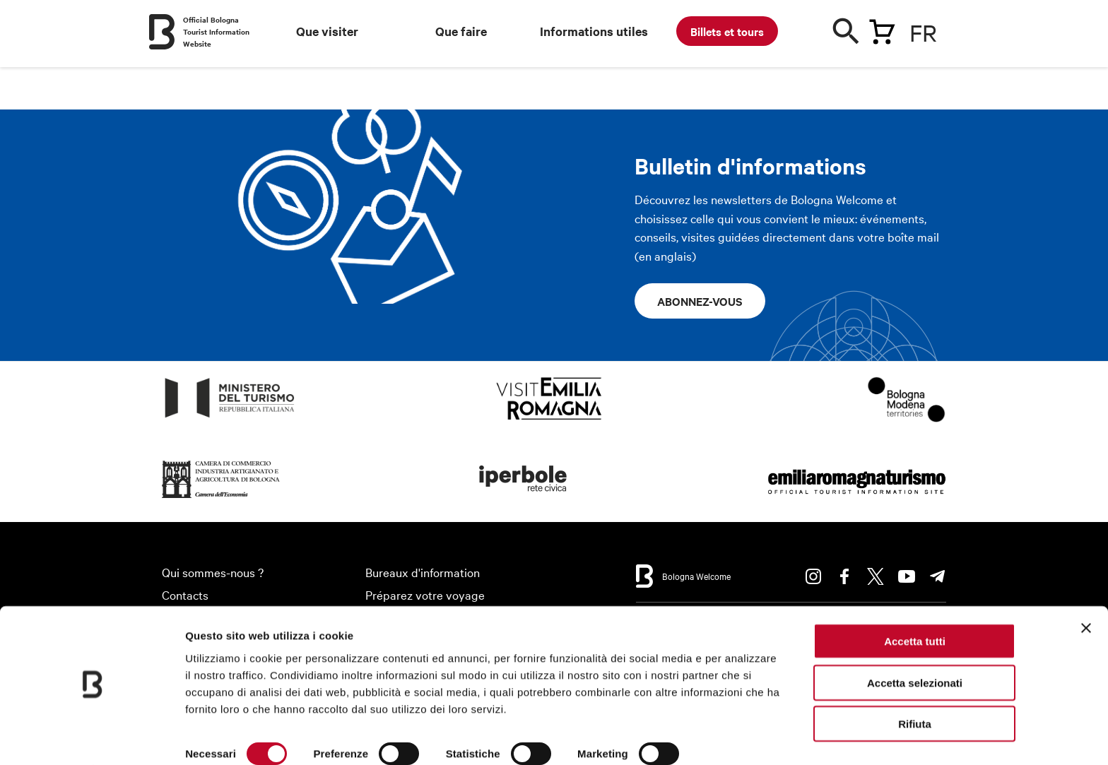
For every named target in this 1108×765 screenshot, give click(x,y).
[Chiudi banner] (1086, 590)
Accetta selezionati (914, 645)
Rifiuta (914, 686)
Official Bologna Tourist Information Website (216, 31)
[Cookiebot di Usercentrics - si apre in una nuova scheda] (91, 737)
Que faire (461, 31)
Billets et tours (727, 31)
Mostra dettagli (223, 737)
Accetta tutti (914, 603)
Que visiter (327, 31)
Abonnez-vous (700, 301)
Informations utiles (594, 31)
